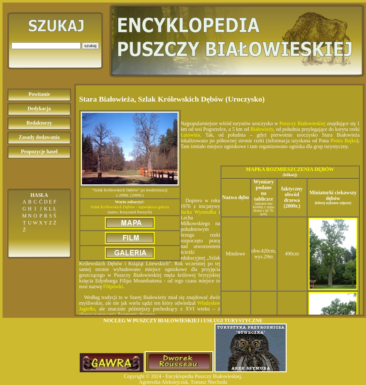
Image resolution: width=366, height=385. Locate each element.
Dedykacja (39, 108)
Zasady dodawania (39, 137)
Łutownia (190, 135)
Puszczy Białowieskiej (303, 123)
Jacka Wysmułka (198, 212)
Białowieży (261, 129)
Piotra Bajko (344, 140)
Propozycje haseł (39, 151)
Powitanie (39, 94)
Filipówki (113, 286)
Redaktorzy (39, 122)
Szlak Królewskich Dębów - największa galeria (130, 206)
